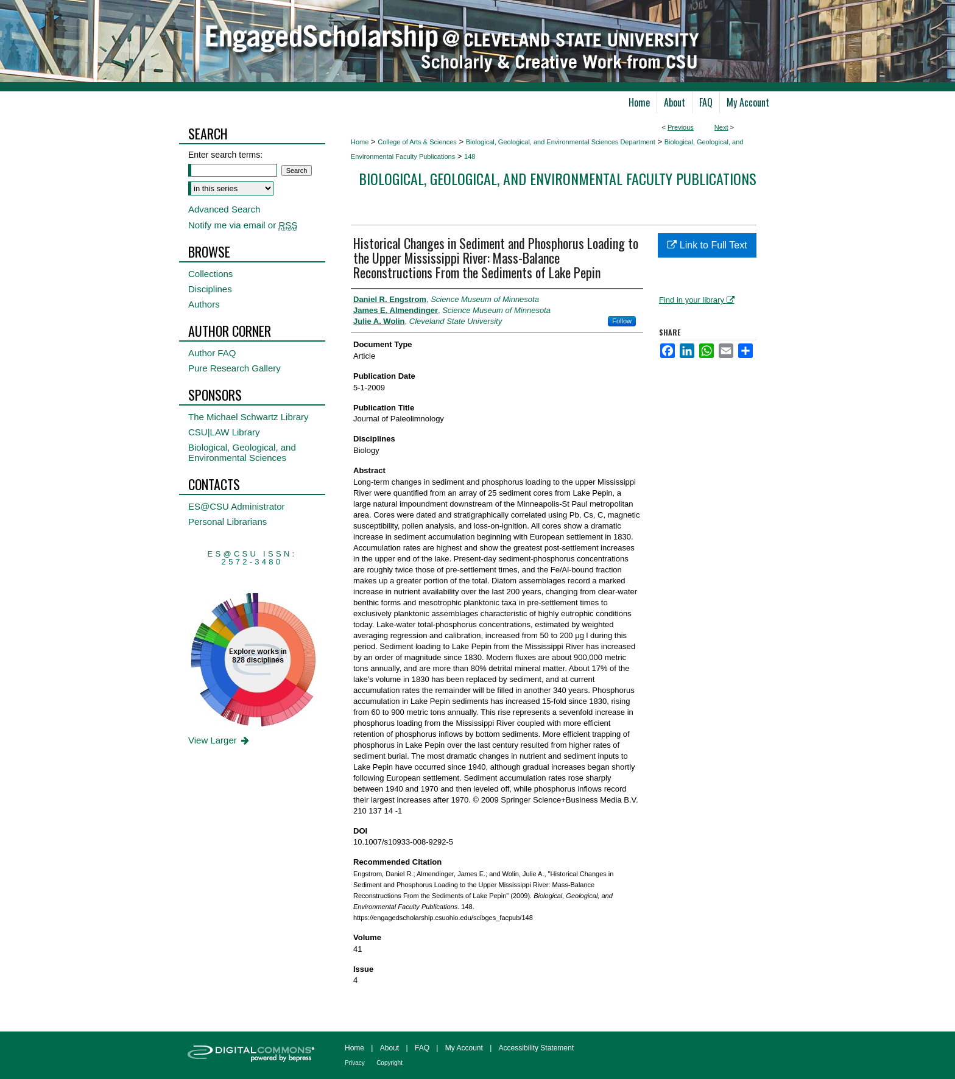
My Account (464, 1048)
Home (359, 142)
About (389, 1048)
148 (469, 156)
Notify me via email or (242, 225)
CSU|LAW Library (224, 432)
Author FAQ (212, 353)
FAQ (422, 1048)
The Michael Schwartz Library (248, 417)
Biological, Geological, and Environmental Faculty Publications (557, 178)
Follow (622, 321)
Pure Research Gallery (234, 368)
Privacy (355, 1063)
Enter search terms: (225, 155)
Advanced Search (224, 209)
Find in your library (697, 299)
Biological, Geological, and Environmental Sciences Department (560, 142)
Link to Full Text (707, 245)
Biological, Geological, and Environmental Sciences (242, 452)
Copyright (389, 1063)
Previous (681, 127)
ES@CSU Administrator (236, 506)
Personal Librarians (227, 521)
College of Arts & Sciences (417, 142)
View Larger (219, 740)
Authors (204, 304)
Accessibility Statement (536, 1048)
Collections (210, 274)
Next (721, 127)
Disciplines (210, 289)
